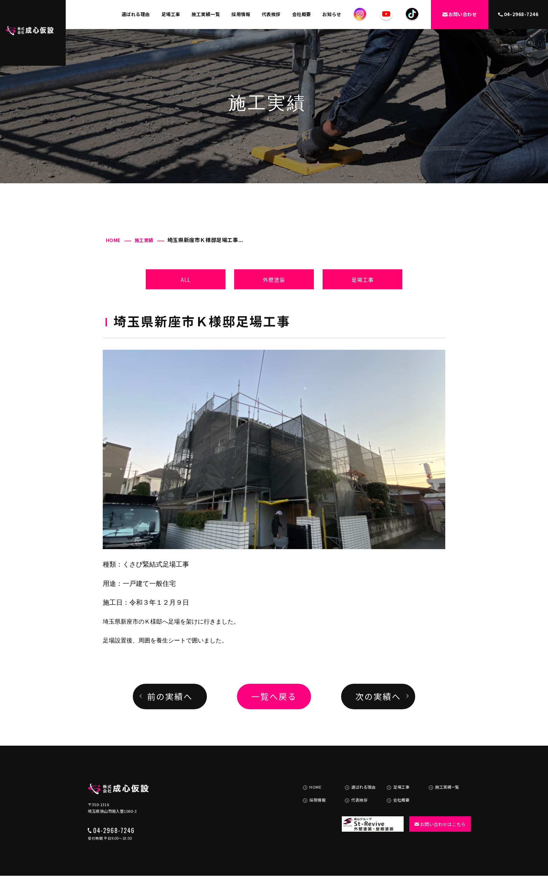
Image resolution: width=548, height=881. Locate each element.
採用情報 (240, 14)
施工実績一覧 (206, 14)
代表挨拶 (271, 14)
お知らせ (331, 14)
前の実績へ (169, 696)
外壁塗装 (274, 279)
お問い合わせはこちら (437, 810)
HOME (113, 240)
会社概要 (301, 14)
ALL (186, 279)
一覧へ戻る (273, 696)
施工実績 (144, 240)
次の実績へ (378, 696)
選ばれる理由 (136, 14)
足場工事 (170, 14)
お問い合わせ (459, 14)
